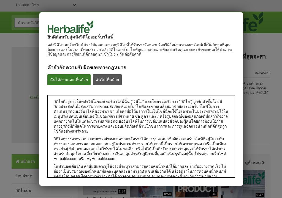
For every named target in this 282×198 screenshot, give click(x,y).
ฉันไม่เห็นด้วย (107, 80)
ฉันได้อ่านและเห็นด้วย (69, 80)
